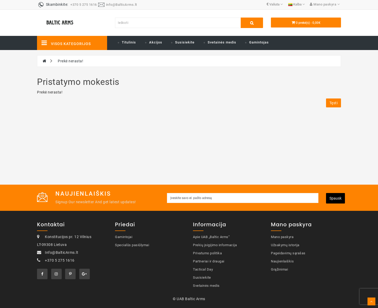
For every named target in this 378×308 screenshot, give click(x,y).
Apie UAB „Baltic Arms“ (211, 237)
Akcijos (155, 42)
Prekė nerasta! (70, 61)
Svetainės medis (222, 42)
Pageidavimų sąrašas (288, 253)
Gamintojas (259, 42)
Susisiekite (185, 42)
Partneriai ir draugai (208, 261)
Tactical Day (203, 269)
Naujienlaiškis (282, 261)
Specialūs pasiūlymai (132, 245)
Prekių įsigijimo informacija (215, 245)
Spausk (335, 198)
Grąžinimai (279, 269)
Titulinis (129, 42)
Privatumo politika (207, 253)
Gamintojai (123, 237)
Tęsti (333, 103)
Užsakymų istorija (285, 245)
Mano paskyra (282, 237)
